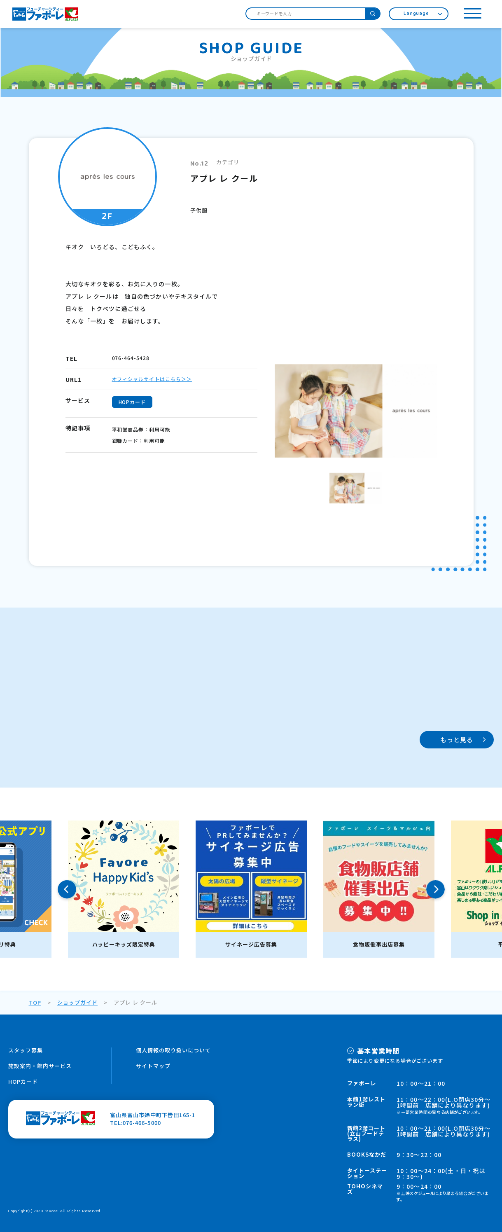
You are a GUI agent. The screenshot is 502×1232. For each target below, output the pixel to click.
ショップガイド (77, 1002)
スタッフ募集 (25, 1050)
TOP (35, 1002)
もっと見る (457, 739)
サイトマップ (153, 1065)
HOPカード (23, 1081)
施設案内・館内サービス (40, 1065)
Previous (67, 889)
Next (435, 889)
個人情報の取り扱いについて (173, 1050)
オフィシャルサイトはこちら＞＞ (152, 378)
